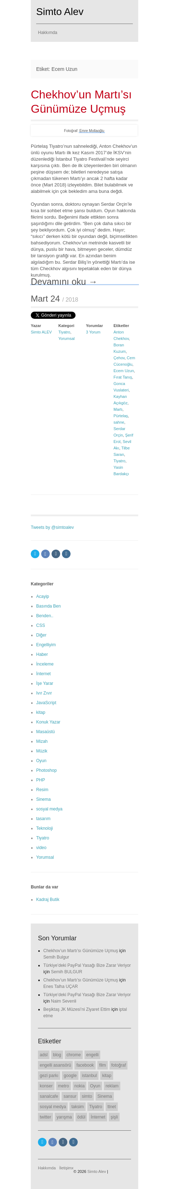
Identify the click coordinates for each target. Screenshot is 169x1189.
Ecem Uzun (124, 371)
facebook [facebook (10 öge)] (85, 1065)
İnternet (43, 673)
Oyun (41, 760)
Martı (118, 409)
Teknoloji (44, 828)
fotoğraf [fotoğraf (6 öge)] (118, 1065)
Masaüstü (45, 731)
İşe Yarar (44, 683)
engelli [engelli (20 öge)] (92, 1054)
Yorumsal (66, 338)
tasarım (43, 818)
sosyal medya (49, 809)
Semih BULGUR (66, 971)
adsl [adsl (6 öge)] (44, 1054)
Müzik (41, 751)
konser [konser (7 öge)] (46, 1085)
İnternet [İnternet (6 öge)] (98, 1117)
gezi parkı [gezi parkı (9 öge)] (49, 1075)
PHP (40, 780)
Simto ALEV (41, 332)
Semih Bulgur (56, 957)
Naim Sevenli (63, 1001)
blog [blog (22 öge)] (57, 1054)
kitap (40, 712)
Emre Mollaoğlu (91, 131)
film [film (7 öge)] (102, 1065)
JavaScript (46, 702)
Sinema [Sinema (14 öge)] (104, 1096)
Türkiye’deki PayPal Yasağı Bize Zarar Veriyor (87, 965)
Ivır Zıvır (44, 693)
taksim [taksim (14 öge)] (77, 1106)
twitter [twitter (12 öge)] (45, 1117)
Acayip (42, 596)
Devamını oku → (64, 281)
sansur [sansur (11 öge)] (69, 1096)
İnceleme (45, 664)
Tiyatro (64, 332)
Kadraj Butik (47, 899)
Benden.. (44, 615)
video (41, 847)
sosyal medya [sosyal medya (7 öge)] (53, 1106)
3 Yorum (93, 332)
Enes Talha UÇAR (60, 986)
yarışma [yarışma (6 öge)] (64, 1117)
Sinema (43, 799)
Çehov (119, 358)
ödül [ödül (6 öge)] (81, 1117)
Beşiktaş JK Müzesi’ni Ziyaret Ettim (76, 1009)
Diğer (41, 635)
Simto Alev (59, 11)
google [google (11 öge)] (70, 1075)
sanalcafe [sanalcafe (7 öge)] (49, 1096)
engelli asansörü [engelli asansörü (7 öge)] (55, 1065)
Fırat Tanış (123, 377)
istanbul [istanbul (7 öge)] (89, 1075)
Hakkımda (47, 32)
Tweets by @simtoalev (52, 527)
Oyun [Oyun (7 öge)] (95, 1085)
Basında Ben (48, 606)
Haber (42, 654)
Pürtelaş (121, 416)
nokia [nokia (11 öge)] (79, 1085)
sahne (119, 422)
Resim (42, 789)
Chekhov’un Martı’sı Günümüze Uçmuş (80, 950)
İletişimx (66, 1168)
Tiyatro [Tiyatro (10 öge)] (95, 1106)
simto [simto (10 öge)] (87, 1096)
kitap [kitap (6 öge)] (106, 1075)
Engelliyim (46, 644)
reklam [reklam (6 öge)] (112, 1085)
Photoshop (46, 770)
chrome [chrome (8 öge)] (74, 1054)
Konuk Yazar (48, 722)
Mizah (42, 741)
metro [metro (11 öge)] (63, 1085)
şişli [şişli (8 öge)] (114, 1117)
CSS (40, 625)
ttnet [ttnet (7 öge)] (111, 1106)
